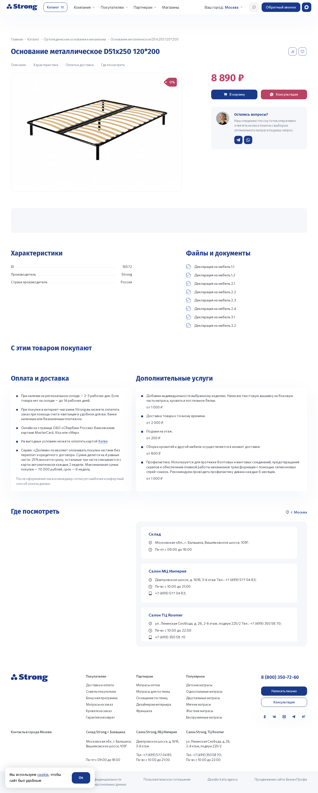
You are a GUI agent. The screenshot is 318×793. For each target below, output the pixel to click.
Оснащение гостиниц (151, 698)
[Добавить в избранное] (303, 51)
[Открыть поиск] (254, 7)
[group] (96, 132)
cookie (42, 774)
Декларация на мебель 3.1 (210, 317)
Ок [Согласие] (81, 777)
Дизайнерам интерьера (153, 704)
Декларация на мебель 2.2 (211, 291)
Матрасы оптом (148, 685)
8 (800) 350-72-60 (280, 677)
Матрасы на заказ (99, 704)
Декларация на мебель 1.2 (210, 275)
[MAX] (284, 716)
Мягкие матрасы (198, 704)
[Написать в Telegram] (238, 140)
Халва (103, 441)
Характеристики (45, 65)
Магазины (170, 7)
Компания (82, 7)
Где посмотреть (113, 65)
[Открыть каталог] (55, 7)
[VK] (274, 716)
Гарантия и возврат (100, 717)
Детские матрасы (199, 685)
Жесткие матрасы (199, 711)
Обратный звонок (281, 7)
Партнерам (142, 7)
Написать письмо (284, 691)
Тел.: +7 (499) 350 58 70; (204, 755)
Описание (18, 65)
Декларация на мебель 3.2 (211, 325)
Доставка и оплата (100, 685)
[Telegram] (293, 716)
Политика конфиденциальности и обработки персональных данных (100, 781)
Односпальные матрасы (204, 691)
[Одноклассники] (264, 716)
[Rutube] (303, 716)
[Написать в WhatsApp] (248, 140)
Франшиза (144, 711)
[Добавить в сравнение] (293, 51)
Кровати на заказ (99, 711)
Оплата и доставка (80, 65)
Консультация (284, 702)
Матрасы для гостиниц (153, 691)
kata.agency (229, 779)
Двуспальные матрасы (203, 698)
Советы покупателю (101, 691)
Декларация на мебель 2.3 (211, 300)
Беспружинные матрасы (204, 717)
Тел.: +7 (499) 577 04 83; (154, 755)
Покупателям (112, 7)
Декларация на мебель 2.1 (210, 283)
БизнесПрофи (296, 779)
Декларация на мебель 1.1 (210, 266)
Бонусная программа (102, 698)
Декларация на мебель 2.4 (211, 308)
